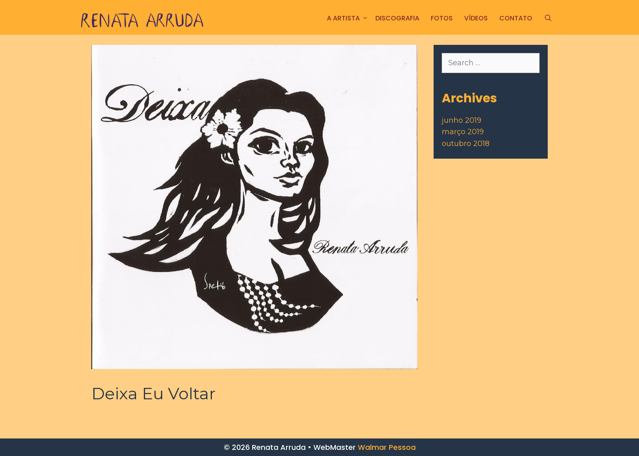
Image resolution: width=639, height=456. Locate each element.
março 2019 (463, 131)
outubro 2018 (465, 143)
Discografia (397, 18)
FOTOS (442, 18)
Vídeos (476, 18)
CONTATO (515, 18)
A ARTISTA (348, 18)
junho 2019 (461, 120)
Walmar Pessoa (387, 447)
